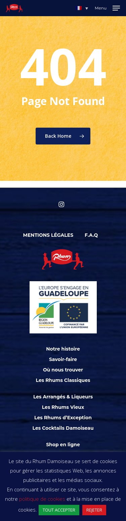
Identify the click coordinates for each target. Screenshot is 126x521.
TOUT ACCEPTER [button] (59, 510)
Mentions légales (48, 235)
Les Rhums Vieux (63, 407)
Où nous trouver (63, 370)
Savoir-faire (63, 359)
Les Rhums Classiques (63, 380)
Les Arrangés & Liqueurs (63, 397)
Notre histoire (63, 349)
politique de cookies (42, 498)
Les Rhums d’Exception (63, 418)
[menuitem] (82, 8)
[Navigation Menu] (107, 8)
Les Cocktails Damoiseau (62, 428)
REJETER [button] (94, 510)
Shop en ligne (63, 445)
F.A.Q (91, 235)
